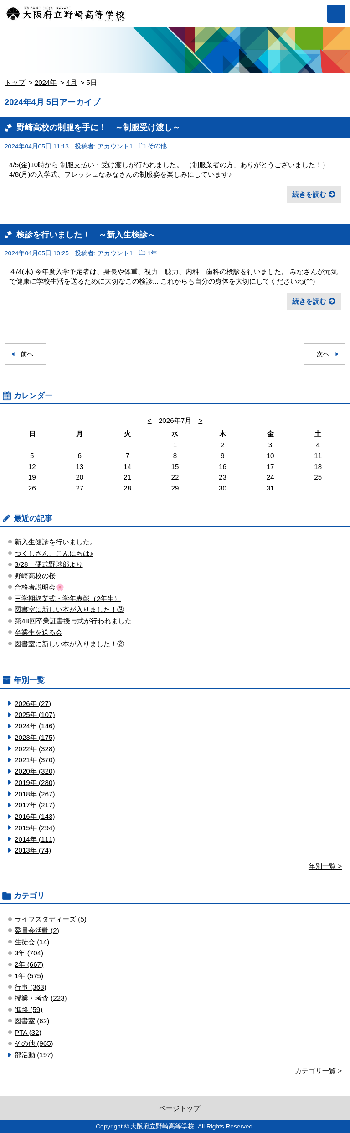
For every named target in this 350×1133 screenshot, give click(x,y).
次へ (323, 354)
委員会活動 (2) (37, 930)
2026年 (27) (33, 703)
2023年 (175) (35, 737)
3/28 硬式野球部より (49, 564)
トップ (15, 82)
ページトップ (179, 1108)
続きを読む (309, 194)
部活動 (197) (34, 1055)
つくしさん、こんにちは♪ (54, 553)
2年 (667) (29, 964)
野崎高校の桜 (35, 576)
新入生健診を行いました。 (56, 542)
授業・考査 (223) (41, 998)
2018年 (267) (35, 794)
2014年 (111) (35, 839)
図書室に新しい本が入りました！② (69, 644)
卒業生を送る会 (38, 632)
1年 (153, 253)
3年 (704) (29, 953)
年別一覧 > (325, 866)
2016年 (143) (35, 816)
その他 (157, 146)
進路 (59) (28, 1009)
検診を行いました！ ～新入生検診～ (86, 234)
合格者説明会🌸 (39, 587)
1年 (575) (29, 976)
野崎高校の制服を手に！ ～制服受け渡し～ (98, 127)
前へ (27, 354)
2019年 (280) (35, 782)
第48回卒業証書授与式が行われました (73, 621)
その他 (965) (34, 1043)
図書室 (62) (32, 1021)
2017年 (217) (35, 805)
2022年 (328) (35, 749)
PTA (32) (28, 1032)
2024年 (46, 82)
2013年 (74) (33, 850)
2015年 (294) (35, 828)
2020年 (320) (35, 771)
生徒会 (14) (32, 942)
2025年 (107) (35, 714)
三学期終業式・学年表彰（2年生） (68, 598)
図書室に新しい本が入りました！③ (69, 609)
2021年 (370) (35, 760)
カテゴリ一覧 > (318, 1071)
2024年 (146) (35, 726)
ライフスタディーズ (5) (51, 919)
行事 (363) (30, 987)
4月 (71, 82)
